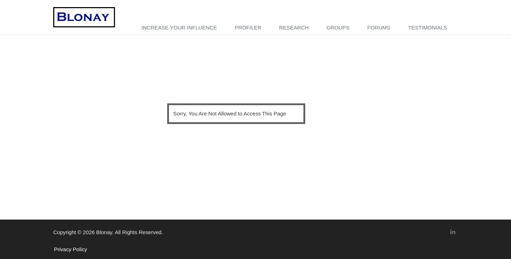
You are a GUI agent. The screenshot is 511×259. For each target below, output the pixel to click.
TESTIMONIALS (427, 28)
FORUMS (378, 28)
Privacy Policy (70, 249)
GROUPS (338, 28)
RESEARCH (294, 28)
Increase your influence (179, 28)
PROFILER (248, 28)
